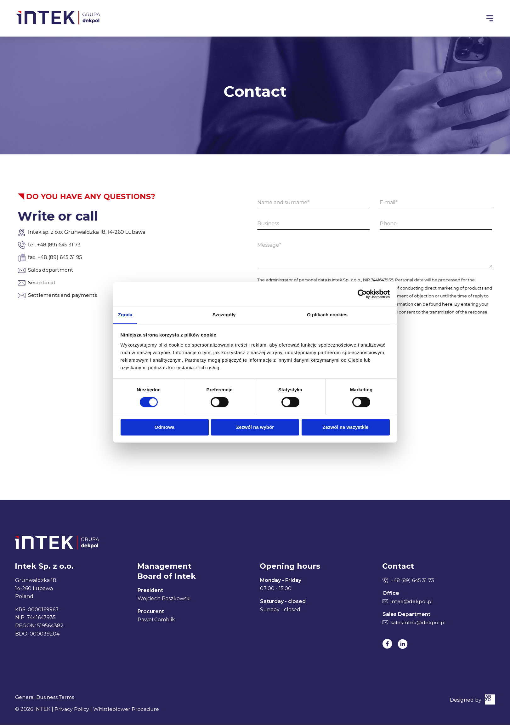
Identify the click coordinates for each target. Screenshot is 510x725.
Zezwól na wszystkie (346, 427)
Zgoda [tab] (125, 314)
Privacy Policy (71, 709)
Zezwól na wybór (255, 427)
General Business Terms (45, 697)
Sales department (32, 270)
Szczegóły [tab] (223, 314)
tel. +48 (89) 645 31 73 (37, 245)
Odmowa (164, 427)
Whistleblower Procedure (126, 709)
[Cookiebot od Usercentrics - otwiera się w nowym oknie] (362, 294)
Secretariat (23, 282)
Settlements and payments (44, 295)
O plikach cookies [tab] (327, 314)
